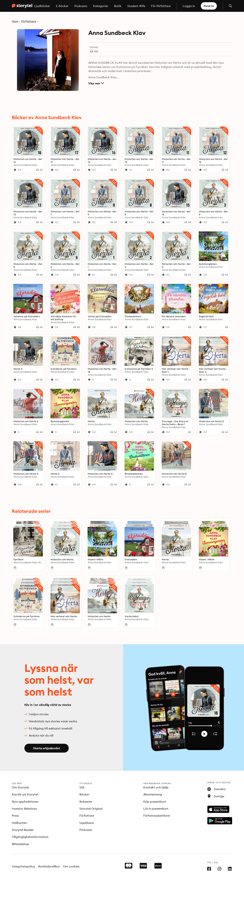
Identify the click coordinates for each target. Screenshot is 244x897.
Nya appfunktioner (25, 801)
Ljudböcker (42, 6)
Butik (117, 6)
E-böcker (62, 6)
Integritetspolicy (23, 866)
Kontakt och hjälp (155, 787)
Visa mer (96, 83)
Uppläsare (86, 823)
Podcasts (80, 6)
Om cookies (71, 866)
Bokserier (85, 801)
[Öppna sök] (230, 5)
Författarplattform (156, 815)
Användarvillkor (49, 866)
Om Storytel (20, 787)
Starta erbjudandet (46, 748)
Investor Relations (24, 808)
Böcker (84, 794)
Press (15, 815)
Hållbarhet (19, 823)
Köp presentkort (154, 801)
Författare (28, 21)
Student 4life (136, 6)
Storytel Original (91, 808)
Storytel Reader (23, 830)
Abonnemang (152, 794)
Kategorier (100, 6)
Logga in (189, 6)
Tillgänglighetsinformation (30, 837)
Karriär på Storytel (25, 794)
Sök (82, 787)
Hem (15, 21)
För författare (161, 6)
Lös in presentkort (155, 808)
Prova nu (209, 5)
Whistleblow (20, 844)
